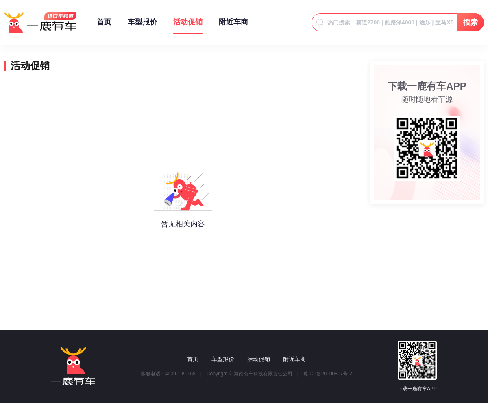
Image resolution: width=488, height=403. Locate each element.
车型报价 (142, 26)
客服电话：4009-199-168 (168, 374)
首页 (104, 26)
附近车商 (233, 26)
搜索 (470, 22)
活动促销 (188, 26)
